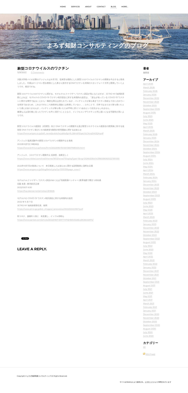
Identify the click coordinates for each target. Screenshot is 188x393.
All (144, 347)
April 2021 (148, 300)
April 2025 (148, 127)
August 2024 (149, 156)
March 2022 (149, 260)
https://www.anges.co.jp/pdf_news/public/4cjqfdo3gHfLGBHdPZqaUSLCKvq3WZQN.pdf (60, 133)
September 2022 (151, 239)
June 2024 (148, 163)
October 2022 (150, 235)
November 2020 (151, 318)
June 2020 (148, 336)
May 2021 (147, 296)
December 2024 (151, 141)
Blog (113, 7)
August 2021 (149, 285)
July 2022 (147, 246)
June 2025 (148, 120)
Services (75, 7)
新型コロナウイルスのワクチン (43, 68)
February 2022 (150, 264)
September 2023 (151, 195)
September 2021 (151, 282)
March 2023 (149, 217)
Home (63, 7)
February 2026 (150, 91)
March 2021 (148, 303)
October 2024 (150, 149)
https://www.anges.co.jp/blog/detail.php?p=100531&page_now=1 (48, 169)
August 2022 (149, 242)
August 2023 (149, 199)
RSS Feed (150, 354)
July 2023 (147, 203)
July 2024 (148, 159)
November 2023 (151, 188)
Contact (101, 7)
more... (124, 7)
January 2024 (149, 181)
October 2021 (149, 278)
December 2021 (151, 271)
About (88, 7)
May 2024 (148, 167)
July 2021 (147, 289)
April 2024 (148, 170)
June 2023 (148, 206)
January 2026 (149, 95)
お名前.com (149, 382)
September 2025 (151, 109)
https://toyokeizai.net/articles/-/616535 (36, 191)
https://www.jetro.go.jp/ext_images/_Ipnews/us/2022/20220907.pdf (50, 209)
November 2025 (151, 102)
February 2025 (150, 134)
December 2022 (151, 228)
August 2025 (149, 113)
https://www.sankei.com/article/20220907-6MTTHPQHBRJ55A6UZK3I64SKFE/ (55, 220)
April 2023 (148, 213)
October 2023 (150, 192)
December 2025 (151, 98)
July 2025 (147, 116)
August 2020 (149, 329)
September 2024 (151, 152)
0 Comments (37, 72)
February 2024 (150, 177)
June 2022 (148, 249)
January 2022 (149, 267)
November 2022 (151, 231)
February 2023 (150, 221)
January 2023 (149, 224)
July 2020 (148, 332)
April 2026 (148, 84)
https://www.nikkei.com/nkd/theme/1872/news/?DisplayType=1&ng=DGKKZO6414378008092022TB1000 (68, 158)
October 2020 (150, 321)
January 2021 (149, 311)
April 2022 (148, 257)
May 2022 (148, 253)
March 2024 (149, 174)
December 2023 (151, 185)
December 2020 (151, 314)
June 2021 (148, 293)
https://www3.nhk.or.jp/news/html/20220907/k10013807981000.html (51, 148)
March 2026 (149, 87)
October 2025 (150, 105)
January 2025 (149, 138)
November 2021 (151, 275)
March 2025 (149, 131)
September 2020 (151, 325)
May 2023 (148, 210)
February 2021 (150, 307)
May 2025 (148, 123)
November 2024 (151, 145)
